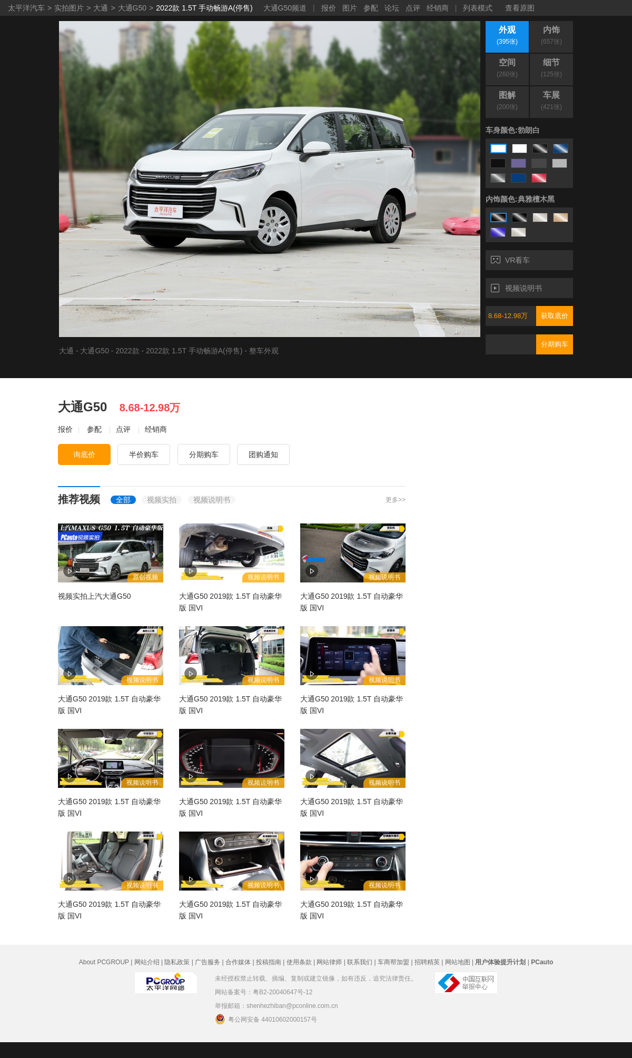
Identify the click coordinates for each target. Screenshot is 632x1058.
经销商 (438, 8)
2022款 (127, 351)
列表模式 (477, 8)
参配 (370, 8)
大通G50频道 (285, 8)
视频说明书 (516, 288)
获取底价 (554, 316)
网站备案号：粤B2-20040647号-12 (263, 992)
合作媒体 (238, 962)
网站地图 (457, 962)
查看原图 (520, 8)
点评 (413, 8)
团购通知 (263, 454)
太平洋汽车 (26, 8)
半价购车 (144, 454)
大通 (100, 8)
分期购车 (554, 344)
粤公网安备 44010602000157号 (266, 1019)
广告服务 (207, 962)
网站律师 (329, 962)
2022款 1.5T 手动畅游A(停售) (204, 8)
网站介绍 (147, 962)
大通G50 (132, 8)
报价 (328, 8)
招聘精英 (427, 962)
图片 (349, 8)
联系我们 (359, 962)
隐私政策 (177, 962)
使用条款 (299, 962)
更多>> (396, 499)
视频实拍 (161, 500)
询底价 (84, 454)
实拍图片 (69, 8)
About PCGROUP (104, 962)
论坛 (391, 8)
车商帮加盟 (393, 962)
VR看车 (510, 260)
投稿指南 (268, 962)
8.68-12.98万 (508, 316)
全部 (123, 500)
